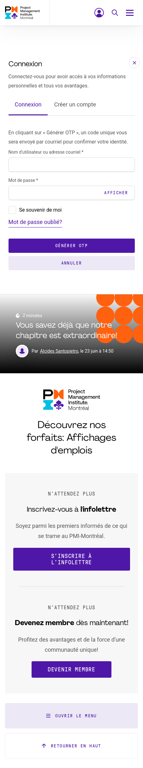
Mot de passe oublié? (35, 222)
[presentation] (12, 210)
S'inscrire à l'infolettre (71, 559)
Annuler (71, 263)
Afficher (116, 192)
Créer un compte (75, 104)
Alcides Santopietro (59, 351)
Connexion (28, 104)
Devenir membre (71, 669)
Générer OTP (71, 245)
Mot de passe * (23, 180)
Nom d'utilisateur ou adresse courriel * (46, 152)
